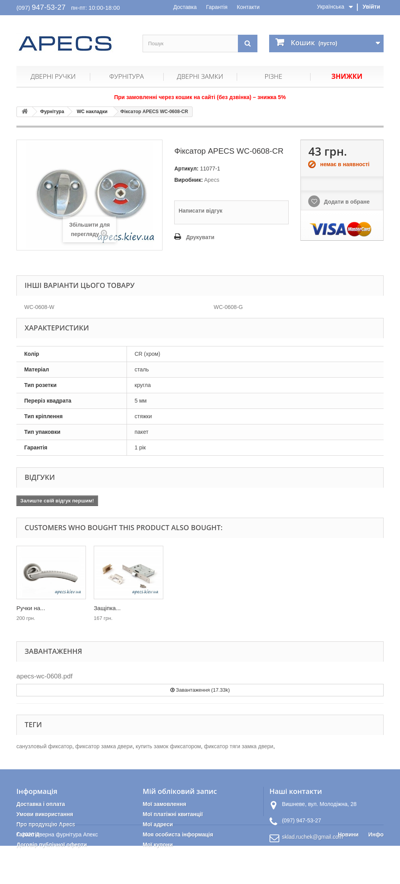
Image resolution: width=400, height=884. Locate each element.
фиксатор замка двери (104, 746)
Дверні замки (200, 76)
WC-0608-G (228, 307)
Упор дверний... (37, 608)
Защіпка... (184, 608)
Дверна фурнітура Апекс (67, 873)
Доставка (184, 7)
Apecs (211, 180)
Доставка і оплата (40, 804)
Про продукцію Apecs (45, 824)
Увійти (371, 7)
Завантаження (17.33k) (200, 690)
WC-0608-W (39, 307)
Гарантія (216, 7)
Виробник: (188, 180)
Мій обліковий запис (180, 791)
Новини (348, 873)
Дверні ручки (52, 76)
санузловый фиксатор (44, 746)
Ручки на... (108, 608)
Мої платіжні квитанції (173, 814)
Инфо (376, 873)
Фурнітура (126, 76)
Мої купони (158, 844)
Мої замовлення (164, 804)
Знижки (346, 76)
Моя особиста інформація (178, 834)
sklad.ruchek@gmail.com (312, 837)
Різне (273, 76)
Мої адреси (158, 824)
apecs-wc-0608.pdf (44, 676)
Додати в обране (346, 202)
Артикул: (186, 168)
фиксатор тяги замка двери (238, 746)
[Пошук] (247, 43)
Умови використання (44, 814)
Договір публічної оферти (51, 844)
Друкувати (200, 237)
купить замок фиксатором (168, 746)
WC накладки (92, 111)
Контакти (248, 7)
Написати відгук (200, 211)
